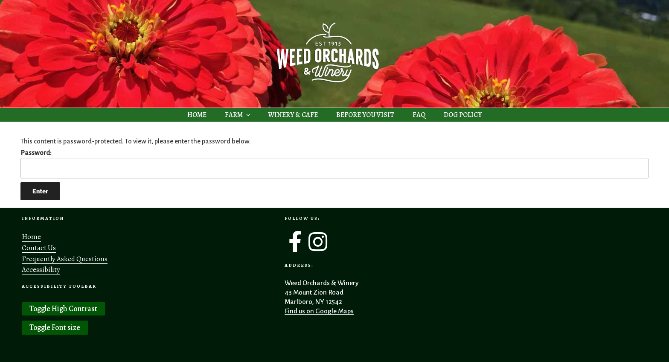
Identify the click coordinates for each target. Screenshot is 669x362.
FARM (238, 115)
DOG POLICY (463, 115)
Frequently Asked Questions (65, 259)
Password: (334, 164)
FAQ (419, 115)
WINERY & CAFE (293, 115)
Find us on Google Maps (319, 311)
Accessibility (41, 269)
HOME (197, 115)
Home (31, 237)
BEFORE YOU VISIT (365, 115)
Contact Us (39, 248)
